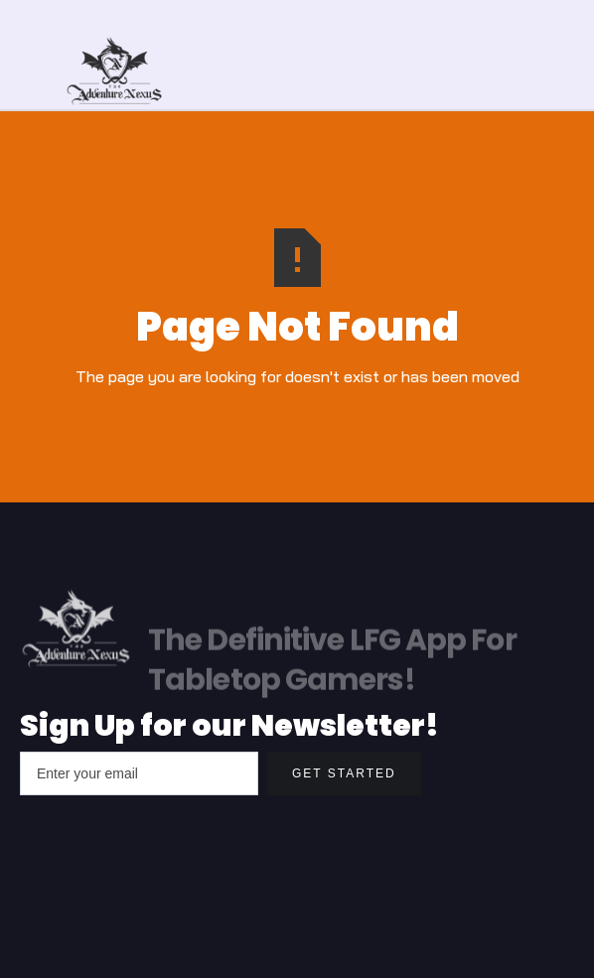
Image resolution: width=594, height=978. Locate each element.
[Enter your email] (139, 773)
